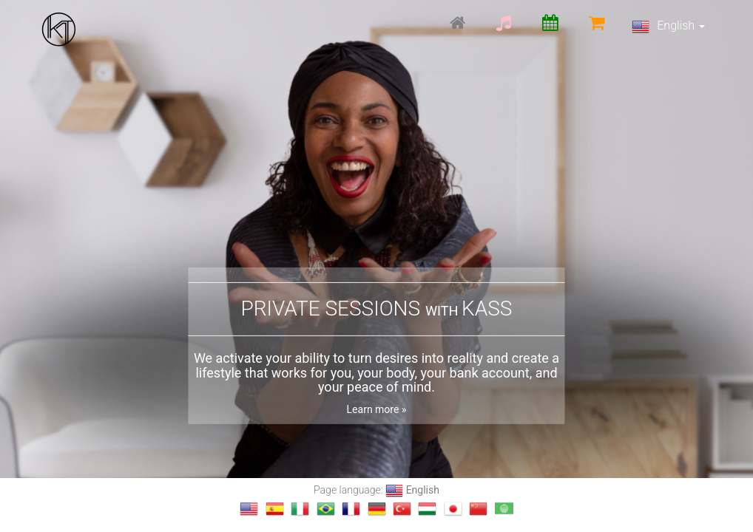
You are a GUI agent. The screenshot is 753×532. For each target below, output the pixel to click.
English (668, 26)
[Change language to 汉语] (478, 508)
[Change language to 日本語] (453, 508)
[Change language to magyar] (427, 508)
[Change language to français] (351, 508)
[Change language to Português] (326, 508)
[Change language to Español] (275, 508)
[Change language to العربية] (504, 508)
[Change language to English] (249, 508)
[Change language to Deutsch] (377, 508)
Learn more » (377, 409)
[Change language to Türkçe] (402, 508)
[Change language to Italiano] (300, 508)
